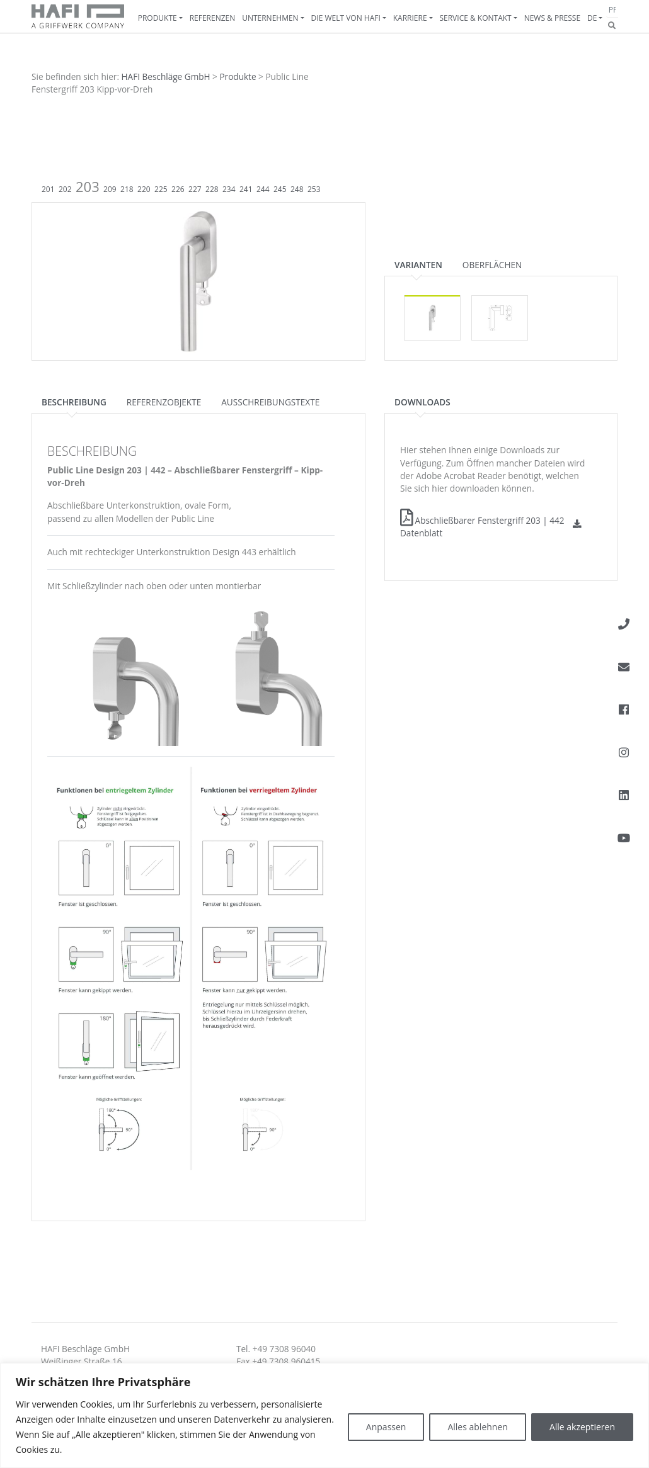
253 (314, 189)
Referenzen (213, 18)
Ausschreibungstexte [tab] (270, 402)
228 (212, 189)
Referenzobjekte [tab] (164, 402)
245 (280, 189)
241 (246, 189)
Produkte (157, 18)
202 (65, 189)
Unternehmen (270, 18)
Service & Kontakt (475, 18)
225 (161, 189)
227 (195, 189)
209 (110, 189)
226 (178, 189)
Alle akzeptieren (582, 1427)
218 (127, 189)
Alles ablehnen (477, 1427)
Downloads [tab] (422, 402)
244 (263, 189)
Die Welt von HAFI (346, 18)
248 (297, 189)
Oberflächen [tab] (492, 265)
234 (229, 189)
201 (48, 189)
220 (144, 189)
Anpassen (386, 1427)
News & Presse (552, 18)
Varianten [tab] (418, 265)
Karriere (410, 18)
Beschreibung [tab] (74, 402)
